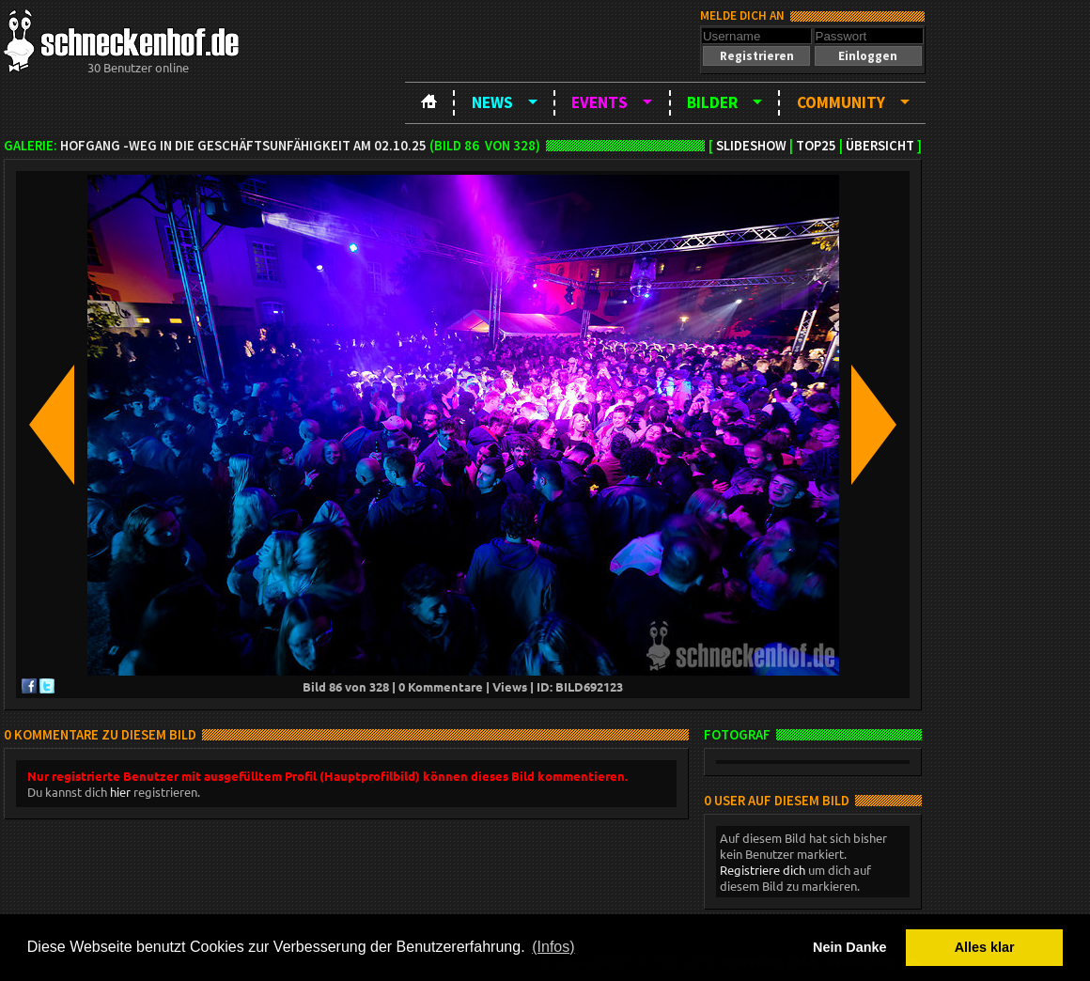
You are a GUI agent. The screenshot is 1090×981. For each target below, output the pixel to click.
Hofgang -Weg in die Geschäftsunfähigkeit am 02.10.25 (243, 145)
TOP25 (816, 145)
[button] (756, 56)
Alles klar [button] (985, 947)
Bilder (712, 102)
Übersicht (880, 145)
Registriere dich (762, 870)
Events (599, 102)
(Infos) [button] (553, 947)
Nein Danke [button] (849, 947)
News (492, 102)
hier (120, 792)
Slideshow (751, 145)
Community (841, 102)
